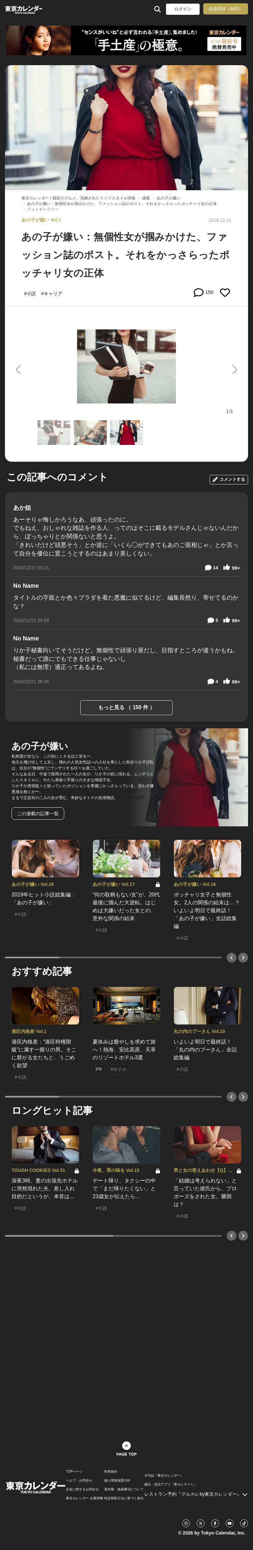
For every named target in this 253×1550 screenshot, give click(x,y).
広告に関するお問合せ (82, 1489)
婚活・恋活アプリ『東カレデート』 (170, 1484)
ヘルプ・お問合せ (79, 1480)
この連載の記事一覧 (38, 813)
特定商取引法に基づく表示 (124, 1498)
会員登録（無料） (226, 8)
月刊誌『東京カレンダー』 (164, 1475)
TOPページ (74, 1471)
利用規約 (110, 1471)
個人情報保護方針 (117, 1480)
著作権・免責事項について (124, 1489)
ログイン (182, 9)
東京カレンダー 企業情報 (84, 1498)
